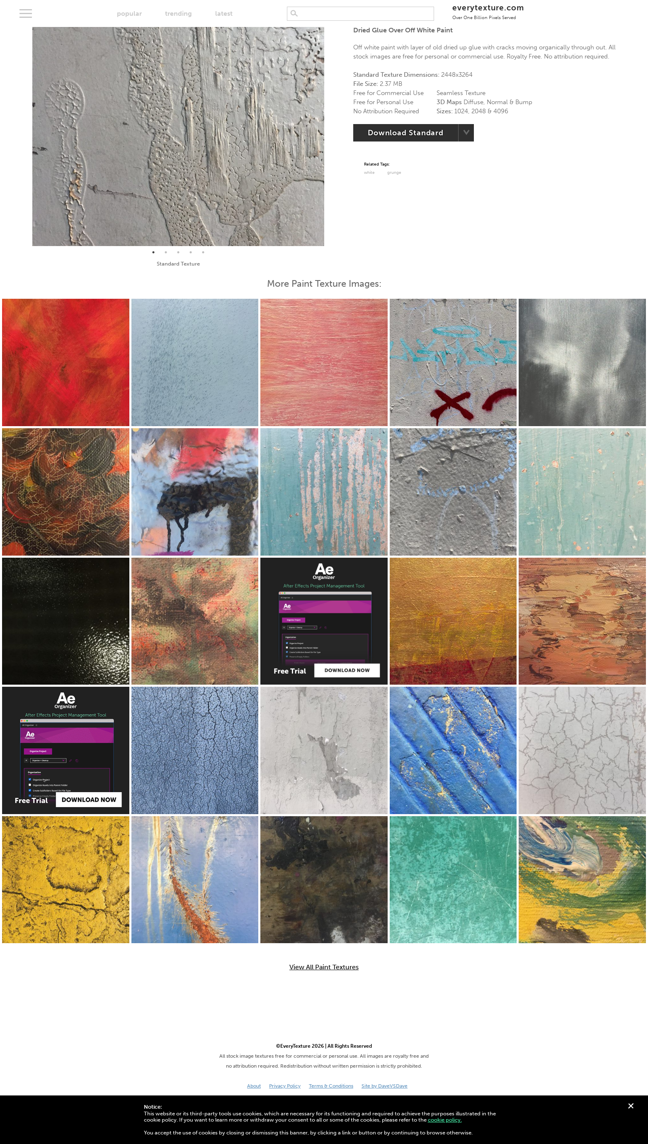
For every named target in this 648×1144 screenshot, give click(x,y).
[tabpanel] (178, 136)
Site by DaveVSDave (385, 1086)
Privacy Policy (285, 1086)
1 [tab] (153, 252)
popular (129, 13)
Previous (26, 136)
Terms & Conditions (331, 1086)
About (254, 1086)
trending (178, 13)
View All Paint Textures (324, 967)
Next (330, 136)
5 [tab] (203, 252)
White (369, 172)
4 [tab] (191, 252)
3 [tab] (178, 252)
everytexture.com (488, 11)
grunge (394, 172)
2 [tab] (166, 252)
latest (224, 13)
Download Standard (406, 132)
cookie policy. (445, 1120)
